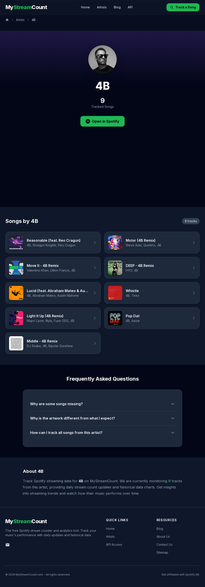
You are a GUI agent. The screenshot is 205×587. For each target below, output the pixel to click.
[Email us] (7, 545)
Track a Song (183, 7)
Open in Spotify (102, 121)
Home (85, 7)
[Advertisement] (102, 174)
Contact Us (164, 544)
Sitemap (162, 552)
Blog (117, 7)
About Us (163, 536)
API (130, 7)
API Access (114, 544)
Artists (102, 7)
